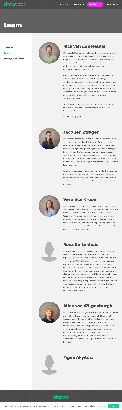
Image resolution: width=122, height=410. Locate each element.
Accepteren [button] (113, 406)
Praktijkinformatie (14, 58)
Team (7, 53)
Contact (8, 47)
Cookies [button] (101, 406)
